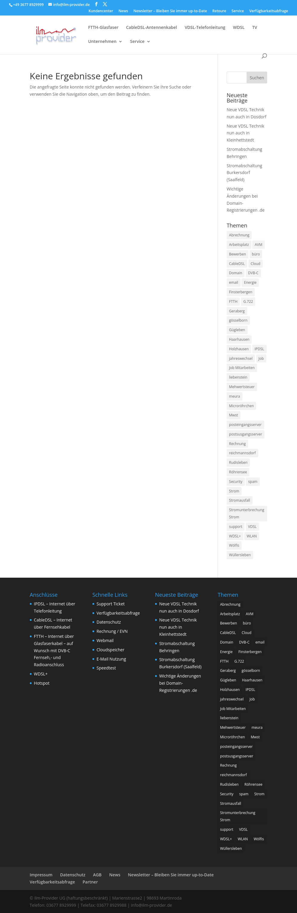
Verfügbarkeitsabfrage (268, 11)
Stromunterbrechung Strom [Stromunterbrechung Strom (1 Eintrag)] (246, 513)
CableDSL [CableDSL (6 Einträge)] (237, 263)
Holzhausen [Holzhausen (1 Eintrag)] (239, 348)
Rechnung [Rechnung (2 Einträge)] (237, 443)
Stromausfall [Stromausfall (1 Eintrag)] (239, 500)
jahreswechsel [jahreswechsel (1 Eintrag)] (241, 358)
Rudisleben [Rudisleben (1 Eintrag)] (238, 462)
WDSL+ (41, 674)
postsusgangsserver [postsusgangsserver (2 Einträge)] (245, 434)
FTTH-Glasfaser (103, 27)
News (123, 11)
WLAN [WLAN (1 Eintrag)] (252, 536)
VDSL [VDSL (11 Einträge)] (252, 526)
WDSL (239, 27)
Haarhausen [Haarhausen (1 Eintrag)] (239, 339)
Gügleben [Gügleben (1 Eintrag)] (237, 329)
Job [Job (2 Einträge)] (261, 358)
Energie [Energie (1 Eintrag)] (250, 282)
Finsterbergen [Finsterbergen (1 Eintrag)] (240, 291)
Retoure (219, 11)
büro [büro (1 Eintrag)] (256, 254)
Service (238, 11)
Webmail (105, 640)
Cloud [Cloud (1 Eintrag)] (256, 263)
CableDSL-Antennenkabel (151, 27)
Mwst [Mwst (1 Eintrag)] (233, 415)
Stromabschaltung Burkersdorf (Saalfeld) (244, 173)
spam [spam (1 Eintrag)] (252, 481)
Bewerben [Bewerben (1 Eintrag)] (237, 254)
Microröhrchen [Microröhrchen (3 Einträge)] (241, 405)
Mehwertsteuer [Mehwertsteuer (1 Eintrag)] (242, 386)
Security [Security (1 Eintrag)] (235, 481)
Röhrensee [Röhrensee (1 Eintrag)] (238, 472)
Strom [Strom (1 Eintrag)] (234, 491)
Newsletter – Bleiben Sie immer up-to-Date (170, 11)
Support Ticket (111, 604)
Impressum (41, 875)
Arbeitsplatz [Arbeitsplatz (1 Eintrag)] (239, 244)
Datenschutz (109, 622)
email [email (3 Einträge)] (233, 282)
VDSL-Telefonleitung (205, 27)
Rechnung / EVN (112, 631)
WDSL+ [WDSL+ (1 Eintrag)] (235, 536)
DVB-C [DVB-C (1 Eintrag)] (253, 272)
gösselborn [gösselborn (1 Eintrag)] (238, 320)
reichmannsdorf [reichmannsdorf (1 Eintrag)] (242, 452)
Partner (90, 882)
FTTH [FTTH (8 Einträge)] (233, 301)
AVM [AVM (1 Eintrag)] (258, 244)
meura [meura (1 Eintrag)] (234, 396)
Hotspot (42, 683)
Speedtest (106, 668)
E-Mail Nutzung (111, 659)
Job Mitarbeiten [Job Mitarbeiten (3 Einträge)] (242, 367)
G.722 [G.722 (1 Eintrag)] (248, 301)
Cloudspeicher (110, 649)
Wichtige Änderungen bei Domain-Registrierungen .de (180, 683)
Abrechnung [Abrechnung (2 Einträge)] (239, 235)
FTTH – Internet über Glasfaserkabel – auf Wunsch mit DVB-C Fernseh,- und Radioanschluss (54, 650)
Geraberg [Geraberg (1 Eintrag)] (237, 311)
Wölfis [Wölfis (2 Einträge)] (234, 545)
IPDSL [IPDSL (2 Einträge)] (259, 348)
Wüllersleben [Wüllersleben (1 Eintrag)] (240, 554)
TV (254, 27)
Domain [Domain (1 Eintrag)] (235, 272)
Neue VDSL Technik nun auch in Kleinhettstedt (245, 133)
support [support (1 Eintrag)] (235, 526)
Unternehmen (102, 41)
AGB (97, 875)
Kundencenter (101, 11)
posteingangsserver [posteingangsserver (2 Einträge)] (245, 424)
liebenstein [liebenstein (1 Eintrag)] (238, 377)
